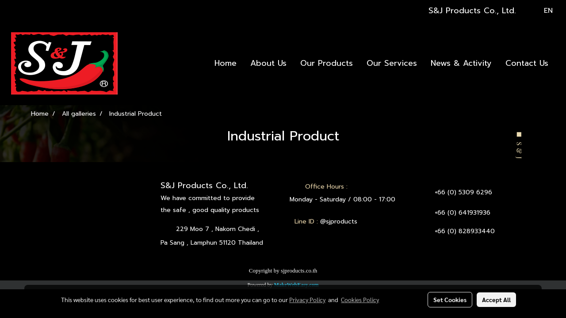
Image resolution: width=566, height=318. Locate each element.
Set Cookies (450, 299)
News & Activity (461, 63)
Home (225, 63)
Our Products (326, 63)
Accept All (496, 299)
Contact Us (526, 63)
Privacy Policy (307, 299)
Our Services (392, 63)
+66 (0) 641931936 (462, 212)
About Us (268, 63)
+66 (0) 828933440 (465, 231)
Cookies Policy (360, 299)
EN (542, 10)
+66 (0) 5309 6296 (463, 192)
